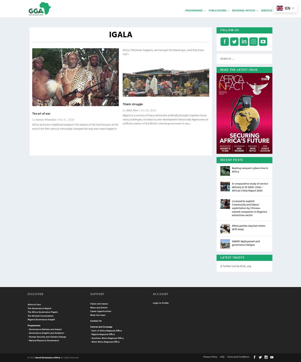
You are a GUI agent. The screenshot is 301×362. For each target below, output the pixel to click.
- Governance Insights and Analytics (46, 333)
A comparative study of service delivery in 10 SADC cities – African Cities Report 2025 (250, 187)
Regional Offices (243, 16)
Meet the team (97, 315)
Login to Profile (161, 303)
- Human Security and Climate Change (47, 337)
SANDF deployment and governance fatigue (246, 243)
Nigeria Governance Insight (41, 319)
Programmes (194, 16)
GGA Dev (132, 110)
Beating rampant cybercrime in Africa (250, 170)
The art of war (41, 113)
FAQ (222, 357)
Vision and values (99, 303)
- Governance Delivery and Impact (45, 329)
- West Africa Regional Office (105, 342)
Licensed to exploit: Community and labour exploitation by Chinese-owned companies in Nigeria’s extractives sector (249, 208)
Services (266, 16)
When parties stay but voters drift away (248, 227)
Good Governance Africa (47, 357)
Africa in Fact (34, 304)
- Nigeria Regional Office (102, 334)
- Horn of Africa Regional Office (106, 330)
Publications (217, 16)
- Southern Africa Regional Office (107, 338)
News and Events (99, 307)
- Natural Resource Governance (43, 340)
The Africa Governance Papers (43, 312)
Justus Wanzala (46, 119)
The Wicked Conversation (41, 316)
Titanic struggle (133, 104)
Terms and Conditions (238, 357)
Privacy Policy (210, 357)
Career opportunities (100, 311)
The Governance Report (39, 308)
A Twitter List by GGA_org (235, 266)
